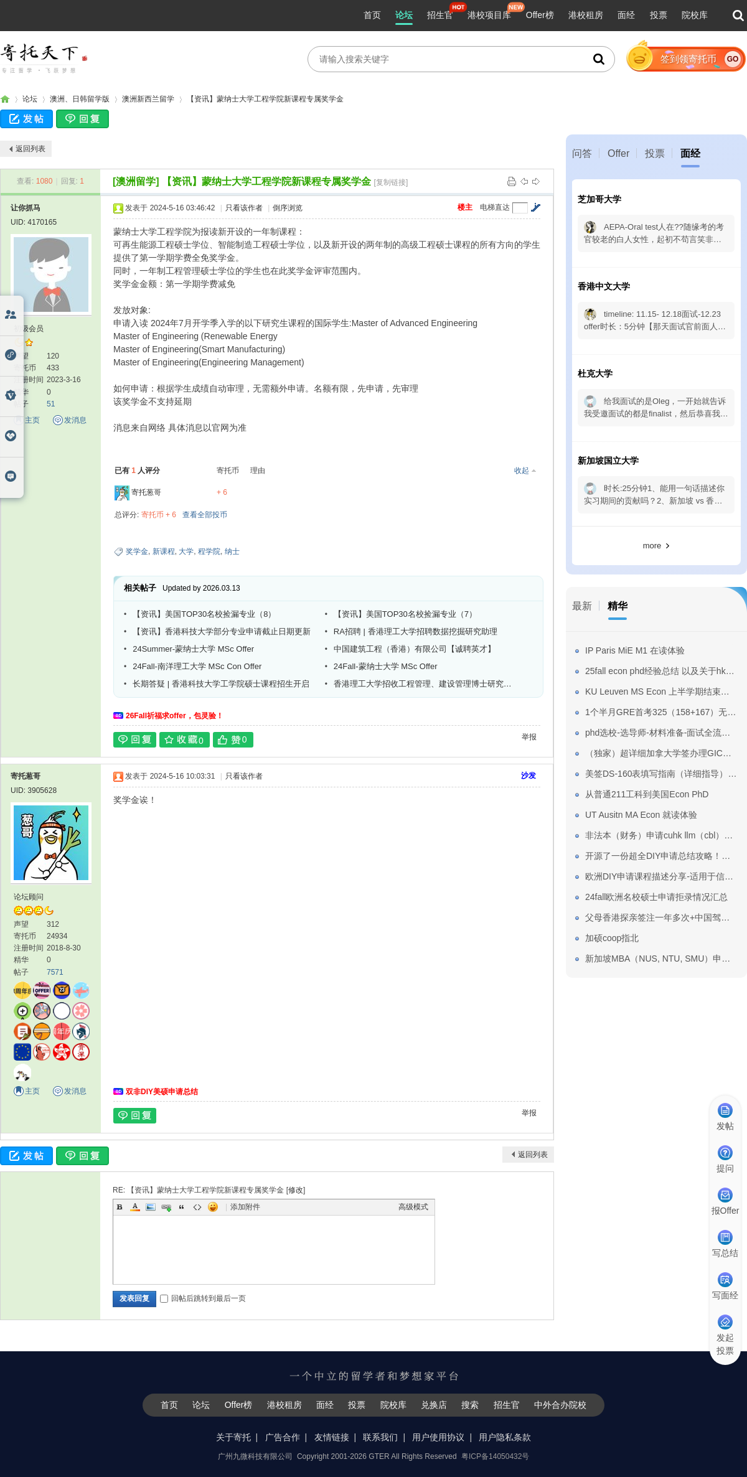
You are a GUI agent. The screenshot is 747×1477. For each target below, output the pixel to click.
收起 (521, 470)
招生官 (440, 15)
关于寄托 (233, 1437)
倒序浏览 (288, 208)
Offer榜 (540, 15)
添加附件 (245, 1207)
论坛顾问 (29, 897)
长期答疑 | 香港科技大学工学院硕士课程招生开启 (221, 683)
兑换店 (434, 1405)
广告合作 (282, 1437)
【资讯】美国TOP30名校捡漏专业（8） (204, 614)
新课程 (164, 551)
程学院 (209, 551)
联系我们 (380, 1437)
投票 (658, 15)
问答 (582, 153)
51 (51, 404)
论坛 (404, 15)
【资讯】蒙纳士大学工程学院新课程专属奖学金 (265, 99)
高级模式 (413, 1207)
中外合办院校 (560, 1405)
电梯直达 (495, 207)
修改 (295, 1190)
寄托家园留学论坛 (5, 99)
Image (150, 1207)
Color (135, 1207)
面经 (626, 15)
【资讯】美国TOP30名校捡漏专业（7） (405, 614)
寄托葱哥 (146, 492)
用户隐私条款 (505, 1437)
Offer (618, 153)
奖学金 (137, 551)
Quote (182, 1207)
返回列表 (30, 148)
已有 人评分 (137, 470)
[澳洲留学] (136, 181)
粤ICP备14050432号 (495, 1456)
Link (166, 1207)
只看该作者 (244, 208)
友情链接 (331, 1437)
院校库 (695, 15)
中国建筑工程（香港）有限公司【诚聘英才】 (415, 649)
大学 (186, 551)
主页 (32, 420)
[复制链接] (391, 182)
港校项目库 (489, 15)
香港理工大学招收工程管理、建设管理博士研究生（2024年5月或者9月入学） (425, 683)
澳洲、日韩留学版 (80, 99)
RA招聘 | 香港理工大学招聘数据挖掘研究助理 (415, 631)
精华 (617, 606)
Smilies (213, 1207)
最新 (582, 606)
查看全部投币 (204, 514)
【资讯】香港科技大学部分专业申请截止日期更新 (222, 631)
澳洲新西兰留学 (148, 99)
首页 (372, 15)
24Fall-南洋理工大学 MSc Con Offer (197, 666)
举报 (529, 737)
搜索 (470, 1405)
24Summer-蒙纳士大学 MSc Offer (193, 649)
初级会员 (29, 328)
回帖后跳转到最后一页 (203, 1298)
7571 (55, 972)
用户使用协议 (438, 1437)
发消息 (75, 420)
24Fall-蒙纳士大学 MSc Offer (386, 666)
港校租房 (585, 15)
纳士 (232, 551)
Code (197, 1207)
